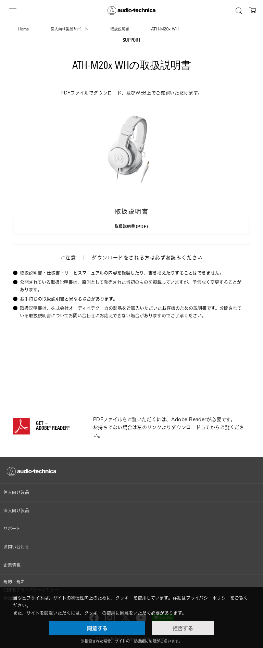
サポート (12, 528)
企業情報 (12, 565)
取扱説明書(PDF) (131, 226)
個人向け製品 (16, 492)
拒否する (183, 628)
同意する (97, 628)
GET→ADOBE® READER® (53, 426)
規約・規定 (14, 581)
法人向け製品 (16, 510)
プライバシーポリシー (208, 597)
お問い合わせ (16, 546)
